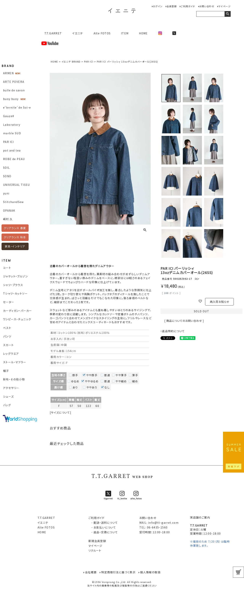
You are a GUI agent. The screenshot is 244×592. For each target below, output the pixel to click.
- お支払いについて (102, 527)
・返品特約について (173, 331)
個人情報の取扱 (150, 572)
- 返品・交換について (103, 532)
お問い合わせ (206, 6)
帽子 (6, 371)
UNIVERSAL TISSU (16, 185)
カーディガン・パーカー (17, 311)
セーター (8, 302)
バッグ (7, 405)
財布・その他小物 (14, 379)
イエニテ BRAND (71, 61)
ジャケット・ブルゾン (15, 276)
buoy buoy (11, 99)
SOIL (6, 167)
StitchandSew (13, 202)
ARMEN (8, 73)
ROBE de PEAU (14, 159)
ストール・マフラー (14, 362)
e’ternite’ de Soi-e (17, 107)
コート (7, 268)
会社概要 (91, 572)
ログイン (158, 6)
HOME (143, 33)
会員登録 (172, 6)
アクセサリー (11, 388)
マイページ (224, 6)
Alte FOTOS (102, 33)
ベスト (7, 328)
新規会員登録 (97, 541)
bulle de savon (14, 90)
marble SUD (12, 133)
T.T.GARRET (51, 33)
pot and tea (12, 150)
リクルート (94, 550)
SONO (7, 176)
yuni (6, 193)
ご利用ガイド (188, 6)
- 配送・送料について (103, 522)
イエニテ (77, 33)
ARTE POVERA (13, 82)
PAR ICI (8, 142)
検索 (227, 14)
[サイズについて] (60, 412)
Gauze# (8, 116)
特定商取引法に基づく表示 (118, 572)
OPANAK (9, 210)
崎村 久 (8, 219)
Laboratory (11, 124)
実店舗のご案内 (200, 517)
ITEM (125, 33)
